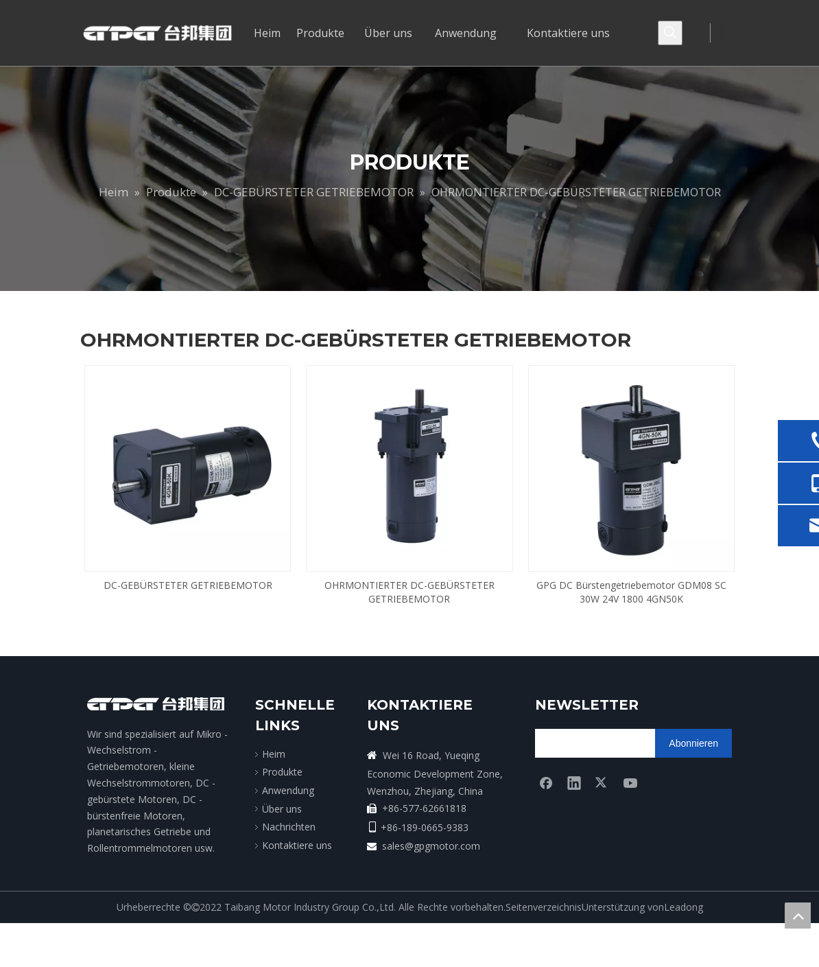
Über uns (282, 808)
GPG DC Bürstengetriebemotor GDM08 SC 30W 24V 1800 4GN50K (631, 592)
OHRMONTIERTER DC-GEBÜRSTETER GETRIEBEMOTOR (409, 592)
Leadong (683, 906)
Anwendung (288, 790)
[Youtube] (630, 782)
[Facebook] (546, 782)
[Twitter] (602, 782)
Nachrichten (289, 826)
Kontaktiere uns (297, 845)
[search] (589, 743)
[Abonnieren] (693, 743)
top (798, 915)
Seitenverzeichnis (544, 906)
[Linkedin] (574, 782)
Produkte (282, 771)
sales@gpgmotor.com (431, 845)
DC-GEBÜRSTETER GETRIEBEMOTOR (188, 585)
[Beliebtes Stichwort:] (670, 33)
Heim (273, 753)
